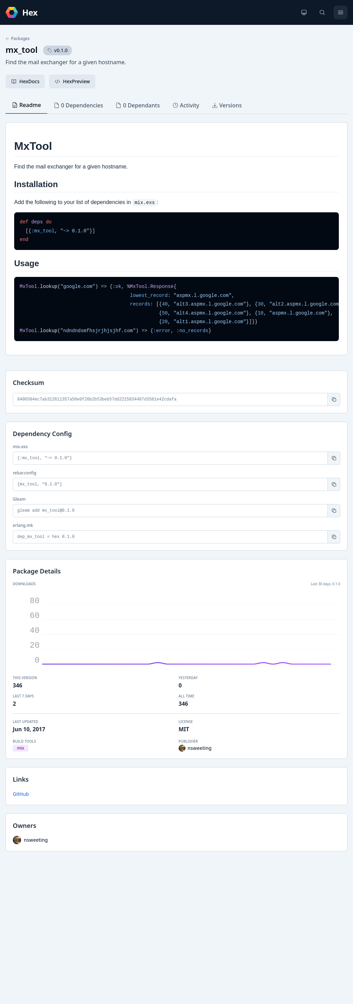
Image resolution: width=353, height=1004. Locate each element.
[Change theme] (304, 12)
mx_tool (22, 49)
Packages (18, 38)
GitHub (21, 794)
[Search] (322, 12)
